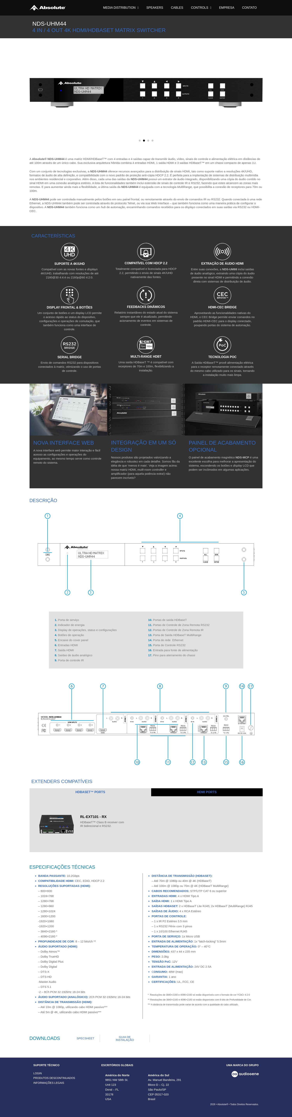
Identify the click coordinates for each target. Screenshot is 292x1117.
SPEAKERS (154, 7)
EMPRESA (226, 7)
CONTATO (249, 7)
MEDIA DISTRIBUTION (121, 7)
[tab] (90, 792)
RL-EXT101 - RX (93, 817)
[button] (140, 141)
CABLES (177, 7)
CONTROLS (201, 7)
